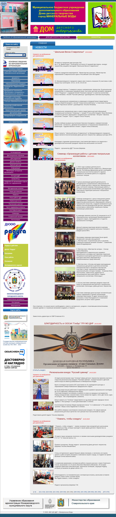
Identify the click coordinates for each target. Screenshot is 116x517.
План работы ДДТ (16, 198)
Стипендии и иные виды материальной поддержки (13, 97)
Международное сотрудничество (15, 115)
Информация (15, 168)
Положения (8, 261)
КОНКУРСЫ (95, 37)
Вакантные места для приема (16, 110)
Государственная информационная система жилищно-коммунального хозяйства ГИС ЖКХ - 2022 (15, 343)
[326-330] (63, 492)
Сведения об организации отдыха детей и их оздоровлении (15, 182)
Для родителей (16, 158)
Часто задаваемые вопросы (15, 207)
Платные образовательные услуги (15, 101)
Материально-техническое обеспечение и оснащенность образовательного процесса (14, 92)
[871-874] (106, 492)
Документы (15, 78)
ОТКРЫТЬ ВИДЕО (39, 370)
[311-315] (42, 492)
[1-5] (34, 492)
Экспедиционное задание (13, 265)
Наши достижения (16, 191)
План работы (9, 257)
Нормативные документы (15, 299)
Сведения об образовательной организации (19, 37)
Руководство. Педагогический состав (14, 87)
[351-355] (98, 492)
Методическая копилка (15, 188)
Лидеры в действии (11, 245)
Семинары (15, 213)
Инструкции (15, 302)
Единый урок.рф (15, 165)
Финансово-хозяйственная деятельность (13, 106)
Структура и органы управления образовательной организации (15, 72)
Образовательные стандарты (16, 84)
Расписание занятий (16, 204)
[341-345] (84, 492)
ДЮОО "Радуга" (10, 249)
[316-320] (49, 492)
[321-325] (56, 492)
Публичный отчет (15, 201)
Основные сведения (16, 69)
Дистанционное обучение (15, 155)
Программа (8, 253)
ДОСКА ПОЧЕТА (15, 162)
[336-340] (77, 492)
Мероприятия (15, 305)
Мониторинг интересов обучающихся (13, 171)
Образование (15, 81)
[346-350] (91, 492)
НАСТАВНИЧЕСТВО (16, 122)
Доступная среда (15, 113)
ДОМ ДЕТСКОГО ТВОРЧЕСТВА (58, 37)
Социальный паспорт (15, 216)
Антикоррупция (16, 152)
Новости (15, 194)
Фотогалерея (15, 220)
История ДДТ (15, 176)
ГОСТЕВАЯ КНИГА (15, 210)
